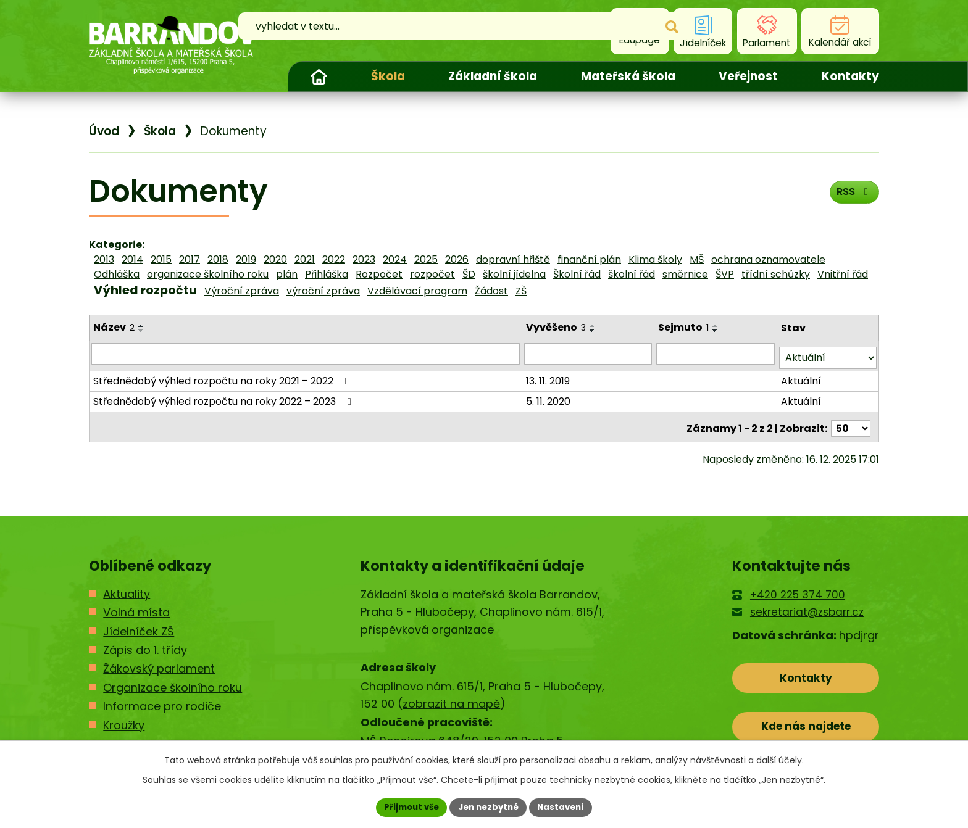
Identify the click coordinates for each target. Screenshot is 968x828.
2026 (457, 259)
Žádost (491, 291)
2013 (104, 259)
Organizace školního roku (172, 680)
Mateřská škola (628, 76)
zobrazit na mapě (451, 697)
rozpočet (432, 274)
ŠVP (725, 274)
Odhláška (117, 274)
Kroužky (123, 718)
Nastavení (565, 806)
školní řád (631, 274)
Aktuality (126, 586)
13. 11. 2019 (549, 377)
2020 (275, 259)
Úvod (318, 76)
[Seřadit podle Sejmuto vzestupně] (717, 325)
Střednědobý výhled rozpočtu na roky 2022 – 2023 (224, 397)
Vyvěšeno (557, 327)
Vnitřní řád (842, 274)
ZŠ (521, 291)
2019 (246, 259)
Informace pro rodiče (162, 699)
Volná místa (136, 605)
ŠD (468, 274)
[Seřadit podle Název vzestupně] (141, 325)
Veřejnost (748, 76)
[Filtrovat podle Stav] (828, 354)
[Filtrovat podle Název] (306, 353)
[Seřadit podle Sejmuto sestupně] (717, 330)
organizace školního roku (208, 274)
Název (114, 327)
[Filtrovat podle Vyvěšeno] (589, 353)
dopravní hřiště (513, 259)
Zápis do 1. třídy (145, 642)
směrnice (685, 274)
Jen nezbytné (488, 806)
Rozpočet (379, 274)
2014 (132, 259)
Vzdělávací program (417, 291)
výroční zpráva (323, 291)
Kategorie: (116, 245)
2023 (364, 259)
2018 (217, 259)
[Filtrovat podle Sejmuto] (716, 353)
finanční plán (589, 259)
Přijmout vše (407, 806)
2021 (304, 259)
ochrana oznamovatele (768, 259)
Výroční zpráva (241, 291)
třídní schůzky (775, 274)
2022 (333, 259)
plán (287, 274)
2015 (161, 259)
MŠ (697, 259)
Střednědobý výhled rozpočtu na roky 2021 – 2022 (223, 377)
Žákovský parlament (159, 661)
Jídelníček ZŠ (138, 624)
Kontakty (850, 76)
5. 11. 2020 (549, 397)
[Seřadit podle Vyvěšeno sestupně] (594, 330)
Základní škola (492, 76)
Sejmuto (685, 327)
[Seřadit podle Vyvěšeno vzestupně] (594, 325)
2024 (395, 259)
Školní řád (577, 274)
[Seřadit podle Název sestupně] (141, 330)
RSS (852, 195)
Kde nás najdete (806, 724)
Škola (388, 76)
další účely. (780, 759)
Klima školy (655, 259)
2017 (189, 259)
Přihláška (326, 274)
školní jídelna (514, 274)
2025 (426, 259)
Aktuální (802, 377)
